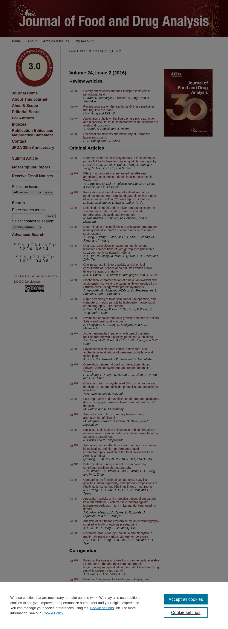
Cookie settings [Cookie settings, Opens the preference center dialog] (185, 612)
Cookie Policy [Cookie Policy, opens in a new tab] (52, 613)
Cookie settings (102, 608)
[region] (114, 605)
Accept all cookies (185, 599)
